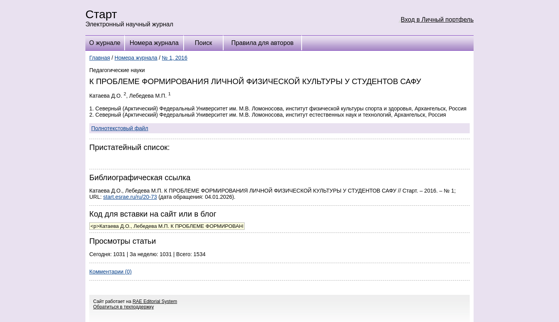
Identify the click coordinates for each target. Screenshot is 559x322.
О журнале (104, 43)
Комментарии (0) (110, 272)
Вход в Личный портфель (437, 19)
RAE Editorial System (154, 301)
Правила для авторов (262, 43)
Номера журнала (154, 43)
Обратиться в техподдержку (123, 307)
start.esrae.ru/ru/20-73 (130, 197)
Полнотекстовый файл (119, 128)
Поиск (203, 43)
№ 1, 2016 (174, 58)
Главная (99, 58)
